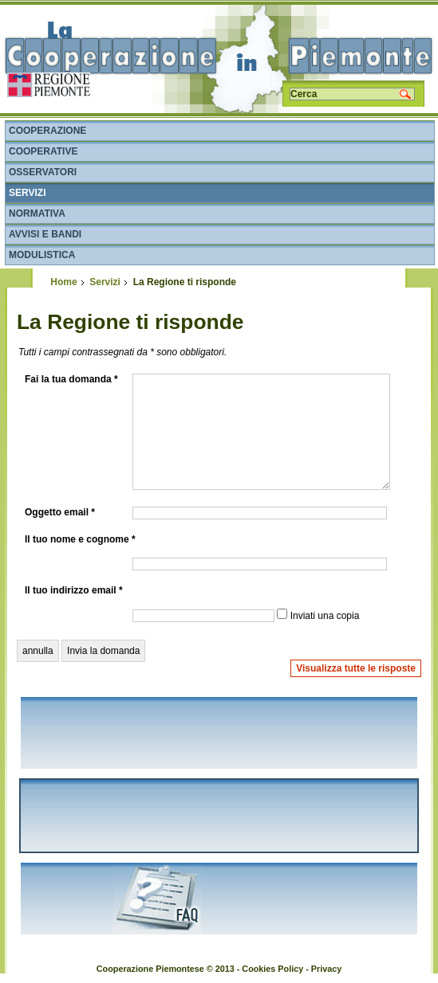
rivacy (329, 968)
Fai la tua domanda (71, 379)
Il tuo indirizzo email (74, 590)
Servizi (104, 282)
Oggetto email (60, 512)
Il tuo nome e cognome (80, 539)
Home (63, 282)
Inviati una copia (325, 615)
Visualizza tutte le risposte (356, 668)
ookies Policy (275, 968)
